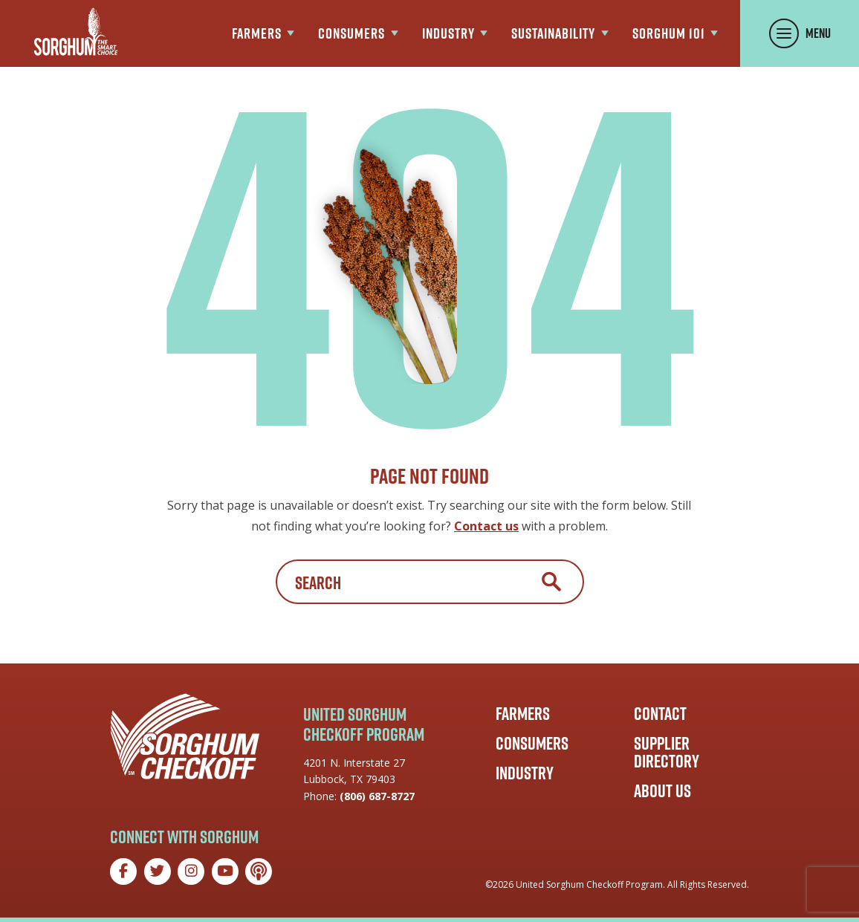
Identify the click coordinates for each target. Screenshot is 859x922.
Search (551, 581)
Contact (660, 713)
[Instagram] (191, 871)
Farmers (523, 713)
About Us (662, 790)
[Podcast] (258, 871)
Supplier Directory (666, 751)
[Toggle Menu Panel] (799, 33)
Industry (525, 772)
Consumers (532, 743)
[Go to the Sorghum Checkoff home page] (75, 31)
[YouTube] (225, 871)
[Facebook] (123, 871)
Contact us (486, 526)
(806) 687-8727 (377, 796)
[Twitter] (157, 871)
